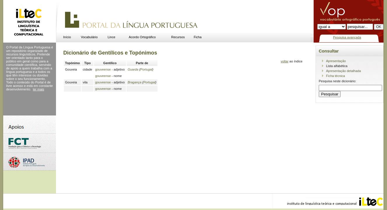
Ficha (198, 37)
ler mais (38, 89)
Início (67, 37)
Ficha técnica (335, 76)
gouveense (103, 69)
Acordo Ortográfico (142, 37)
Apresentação (336, 61)
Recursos (178, 37)
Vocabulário (89, 37)
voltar (284, 61)
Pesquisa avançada (347, 37)
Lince (111, 37)
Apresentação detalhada (343, 71)
